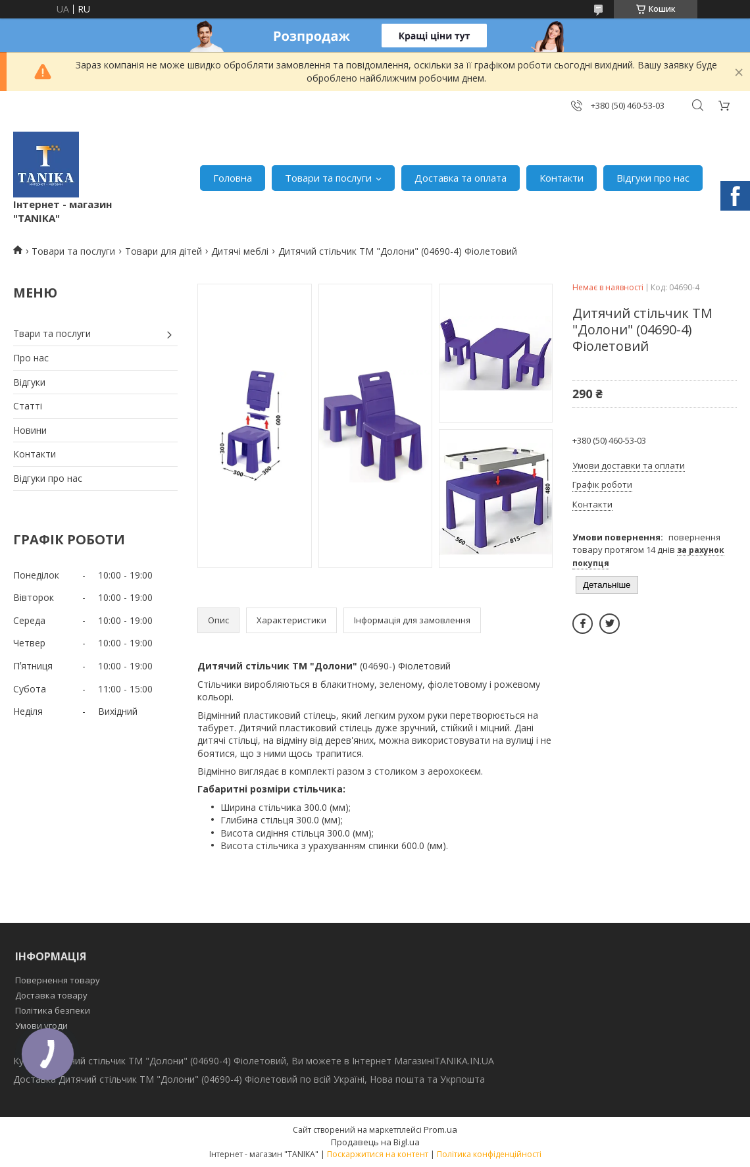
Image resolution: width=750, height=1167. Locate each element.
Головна (232, 177)
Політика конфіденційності (489, 1154)
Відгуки (29, 382)
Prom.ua (440, 1129)
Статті (27, 406)
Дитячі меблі (239, 251)
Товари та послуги (328, 177)
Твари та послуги (52, 333)
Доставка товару (51, 995)
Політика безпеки (52, 1010)
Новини (30, 430)
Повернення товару (57, 980)
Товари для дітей (163, 251)
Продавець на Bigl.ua (375, 1142)
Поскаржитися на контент (377, 1154)
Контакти (561, 177)
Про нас (31, 357)
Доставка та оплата (460, 177)
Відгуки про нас (652, 177)
